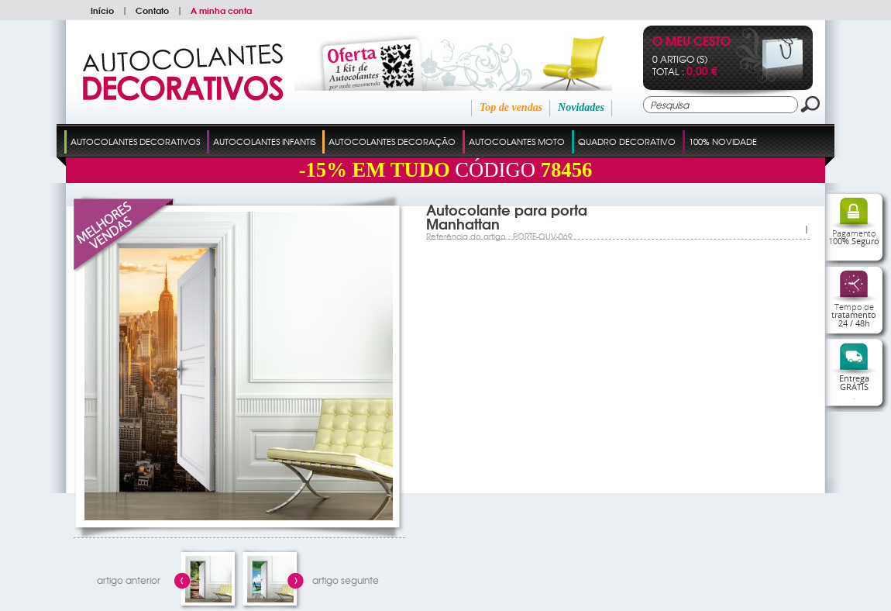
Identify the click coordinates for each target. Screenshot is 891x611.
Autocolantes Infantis (264, 141)
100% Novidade (723, 141)
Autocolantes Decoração (392, 141)
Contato (152, 10)
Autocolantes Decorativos (135, 141)
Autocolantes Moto (517, 141)
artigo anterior (128, 580)
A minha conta (221, 10)
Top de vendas (511, 107)
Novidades (581, 107)
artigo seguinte (345, 580)
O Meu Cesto (691, 42)
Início (102, 10)
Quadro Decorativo (627, 141)
